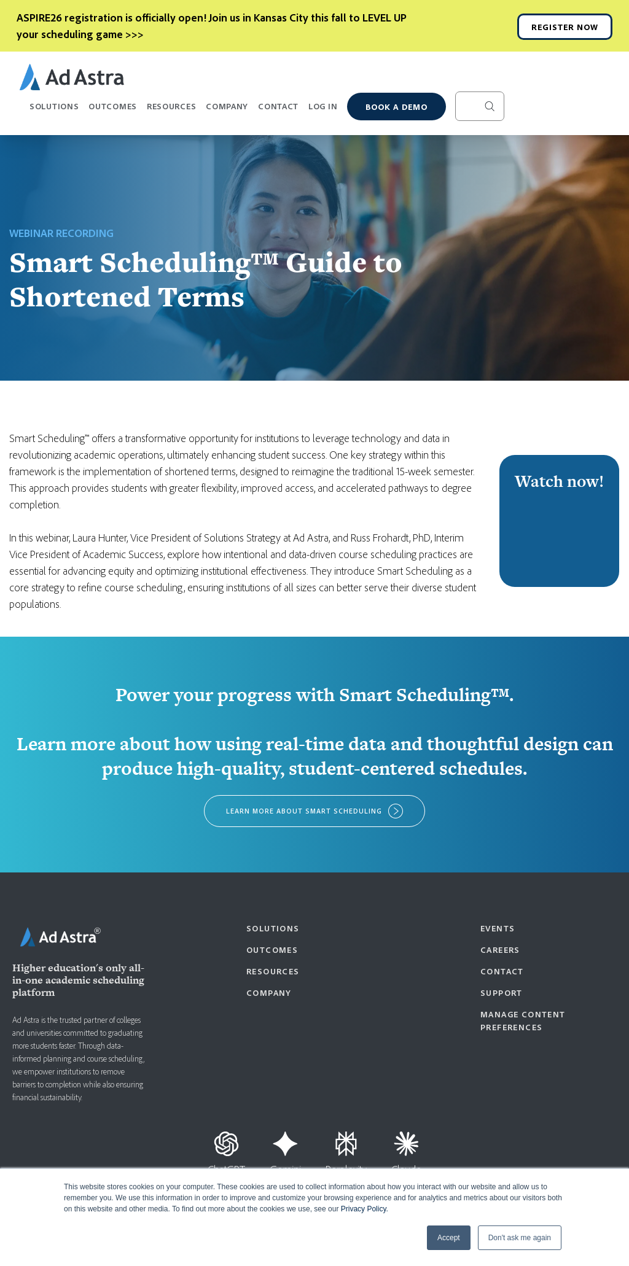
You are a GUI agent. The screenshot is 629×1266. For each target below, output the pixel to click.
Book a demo (396, 106)
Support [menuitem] (501, 992)
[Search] (479, 106)
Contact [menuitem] (502, 971)
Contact (278, 106)
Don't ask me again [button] (519, 1237)
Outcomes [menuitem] (272, 949)
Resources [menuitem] (273, 971)
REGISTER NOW (564, 26)
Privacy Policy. (364, 1209)
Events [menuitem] (497, 928)
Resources (171, 111)
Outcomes (112, 111)
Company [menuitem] (269, 992)
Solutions (54, 111)
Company (227, 111)
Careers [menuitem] (500, 949)
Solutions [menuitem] (273, 928)
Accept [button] (448, 1237)
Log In (322, 106)
